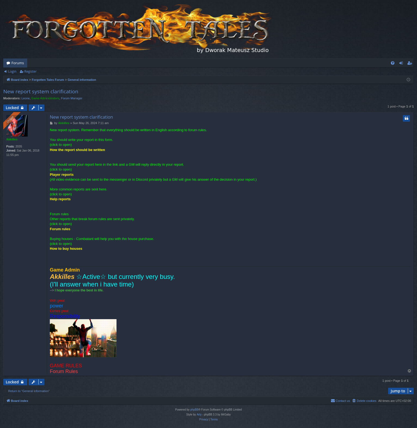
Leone (26, 98)
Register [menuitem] (411, 63)
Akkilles (12, 139)
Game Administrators (45, 98)
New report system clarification (40, 91)
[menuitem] (392, 62)
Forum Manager (71, 98)
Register (30, 71)
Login (12, 71)
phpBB (194, 409)
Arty (199, 414)
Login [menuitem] (402, 63)
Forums (17, 62)
